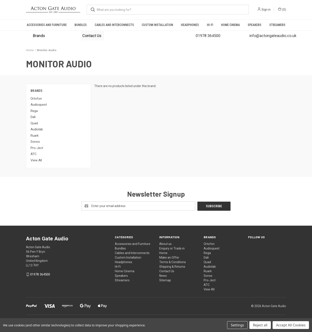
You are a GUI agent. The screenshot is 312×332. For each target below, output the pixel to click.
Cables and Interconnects (114, 25)
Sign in (266, 9)
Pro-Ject (37, 148)
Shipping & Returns (172, 266)
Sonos (35, 142)
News (163, 275)
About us (165, 243)
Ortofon (36, 98)
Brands (39, 35)
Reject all (260, 325)
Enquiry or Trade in (172, 248)
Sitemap (165, 280)
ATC (34, 154)
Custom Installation (157, 25)
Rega (34, 111)
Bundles (81, 25)
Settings (237, 325)
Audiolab (37, 129)
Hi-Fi (210, 25)
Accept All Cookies (291, 325)
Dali (33, 117)
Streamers (277, 25)
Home (163, 252)
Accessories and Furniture (47, 25)
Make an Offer (169, 257)
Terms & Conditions (172, 262)
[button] (39, 35)
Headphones (190, 25)
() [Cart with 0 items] (282, 9)
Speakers (254, 25)
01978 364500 (40, 274)
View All (36, 160)
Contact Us (92, 35)
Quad (34, 123)
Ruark (35, 136)
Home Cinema (230, 25)
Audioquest (39, 105)
